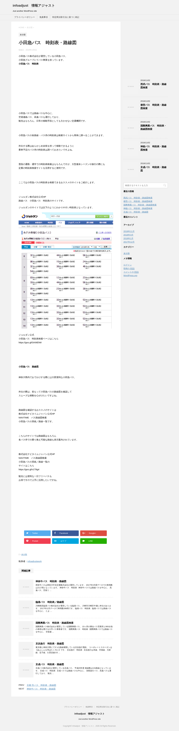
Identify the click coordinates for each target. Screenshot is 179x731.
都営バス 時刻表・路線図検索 (137, 201)
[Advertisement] (66, 90)
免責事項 (43, 17)
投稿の (129, 268)
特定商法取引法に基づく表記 (65, 17)
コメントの (131, 272)
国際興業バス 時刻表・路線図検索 (54, 623)
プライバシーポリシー (24, 17)
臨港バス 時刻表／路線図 (50, 602)
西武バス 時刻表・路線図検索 (137, 198)
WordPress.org (130, 275)
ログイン (127, 265)
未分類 (24, 554)
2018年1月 (128, 238)
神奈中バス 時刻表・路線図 (51, 581)
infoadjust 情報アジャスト (34, 5)
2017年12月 (129, 242)
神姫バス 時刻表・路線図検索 (137, 208)
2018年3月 (128, 235)
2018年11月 (129, 231)
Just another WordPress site (89, 719)
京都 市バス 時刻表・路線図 (41, 685)
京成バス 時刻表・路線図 (50, 664)
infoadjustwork (34, 561)
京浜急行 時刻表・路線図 (50, 643)
